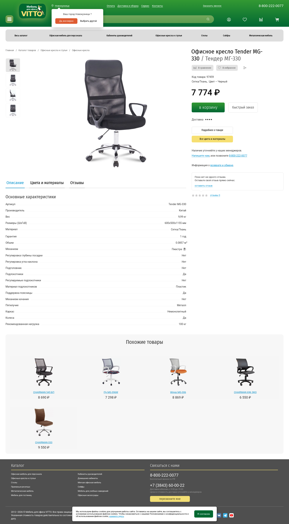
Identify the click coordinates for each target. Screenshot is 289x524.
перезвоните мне (170, 499)
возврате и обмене (221, 165)
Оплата (111, 5)
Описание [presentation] (15, 182)
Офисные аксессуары (88, 495)
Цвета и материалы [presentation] (47, 182)
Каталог (17, 465)
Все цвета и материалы (212, 139)
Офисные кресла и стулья (23, 478)
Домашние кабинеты (88, 478)
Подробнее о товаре (212, 130)
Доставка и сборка (128, 5)
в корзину (208, 107)
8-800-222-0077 (271, 6)
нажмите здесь (116, 516)
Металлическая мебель (22, 491)
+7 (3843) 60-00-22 (167, 485)
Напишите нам (200, 155)
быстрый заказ (243, 107)
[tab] (15, 183)
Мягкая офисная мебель (89, 482)
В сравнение (204, 68)
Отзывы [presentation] (77, 182)
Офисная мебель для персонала (26, 474)
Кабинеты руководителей (90, 474)
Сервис (145, 5)
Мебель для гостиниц (21, 495)
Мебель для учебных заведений (93, 491)
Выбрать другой (88, 21)
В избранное (229, 68)
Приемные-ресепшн (20, 487)
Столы (14, 482)
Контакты (157, 5)
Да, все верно (66, 21)
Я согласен (203, 514)
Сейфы (81, 487)
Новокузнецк (62, 5)
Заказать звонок (212, 5)
